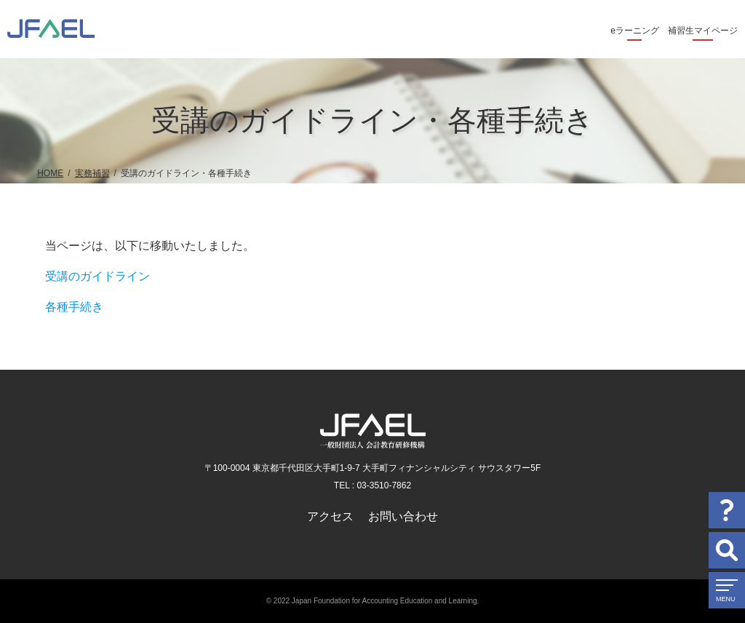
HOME (50, 173)
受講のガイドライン (97, 276)
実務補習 (92, 173)
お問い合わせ (403, 516)
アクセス (330, 516)
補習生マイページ (703, 30)
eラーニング (634, 30)
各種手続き (74, 307)
